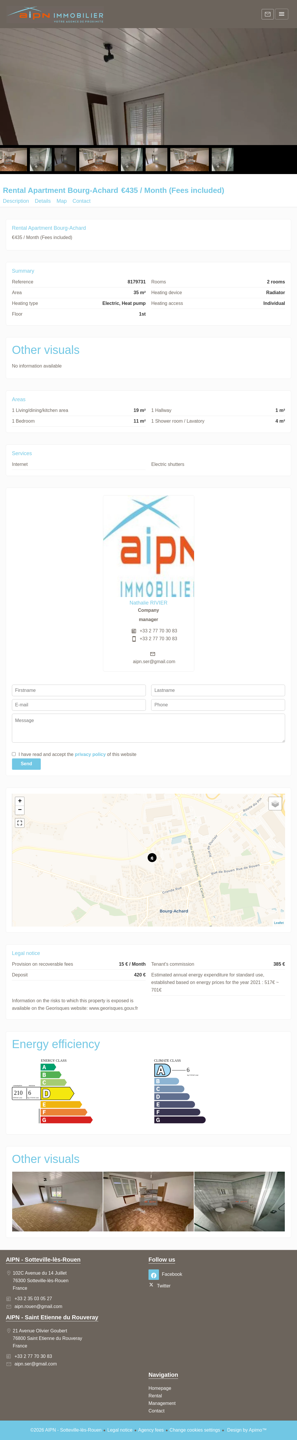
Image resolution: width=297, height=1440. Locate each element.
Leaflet (279, 923)
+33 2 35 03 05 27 (33, 1298)
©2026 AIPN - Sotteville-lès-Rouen (66, 1430)
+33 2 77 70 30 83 (158, 630)
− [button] (20, 810)
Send (26, 763)
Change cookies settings (195, 1430)
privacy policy (90, 754)
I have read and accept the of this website (77, 754)
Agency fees (151, 1430)
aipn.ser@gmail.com (154, 661)
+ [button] (20, 801)
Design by (246, 1430)
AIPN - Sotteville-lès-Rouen (43, 1259)
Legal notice (119, 1430)
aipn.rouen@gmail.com (38, 1306)
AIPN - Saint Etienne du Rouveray (52, 1317)
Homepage (55, 14)
